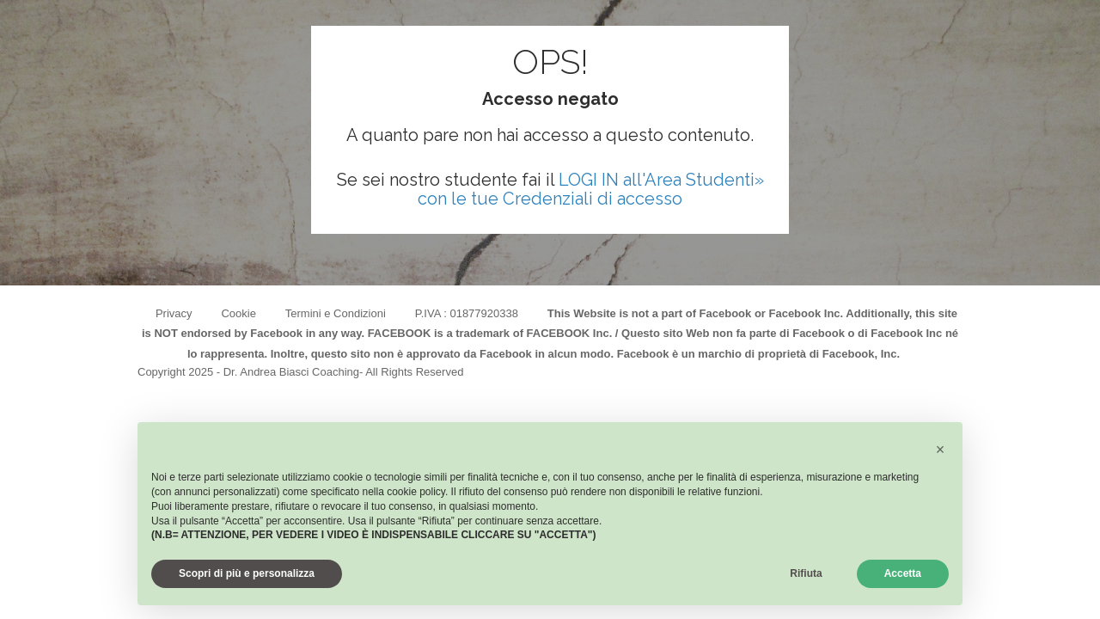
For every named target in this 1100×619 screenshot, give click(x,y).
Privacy (174, 313)
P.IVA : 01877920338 (466, 313)
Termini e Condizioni (335, 313)
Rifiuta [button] (806, 573)
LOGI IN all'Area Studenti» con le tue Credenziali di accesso (591, 189)
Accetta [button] (902, 573)
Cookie (238, 313)
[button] (940, 449)
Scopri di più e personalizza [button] (247, 573)
